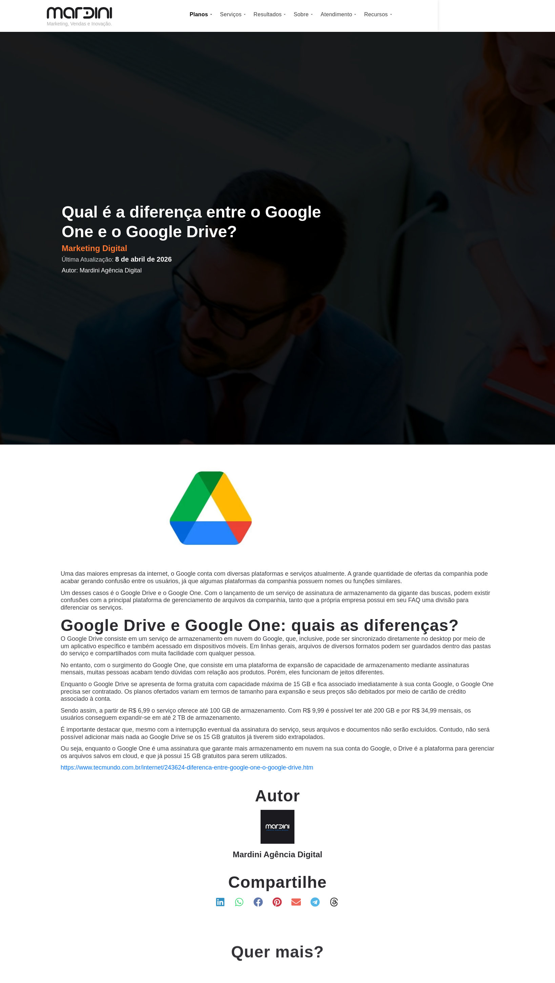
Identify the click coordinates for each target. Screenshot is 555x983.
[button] (220, 902)
